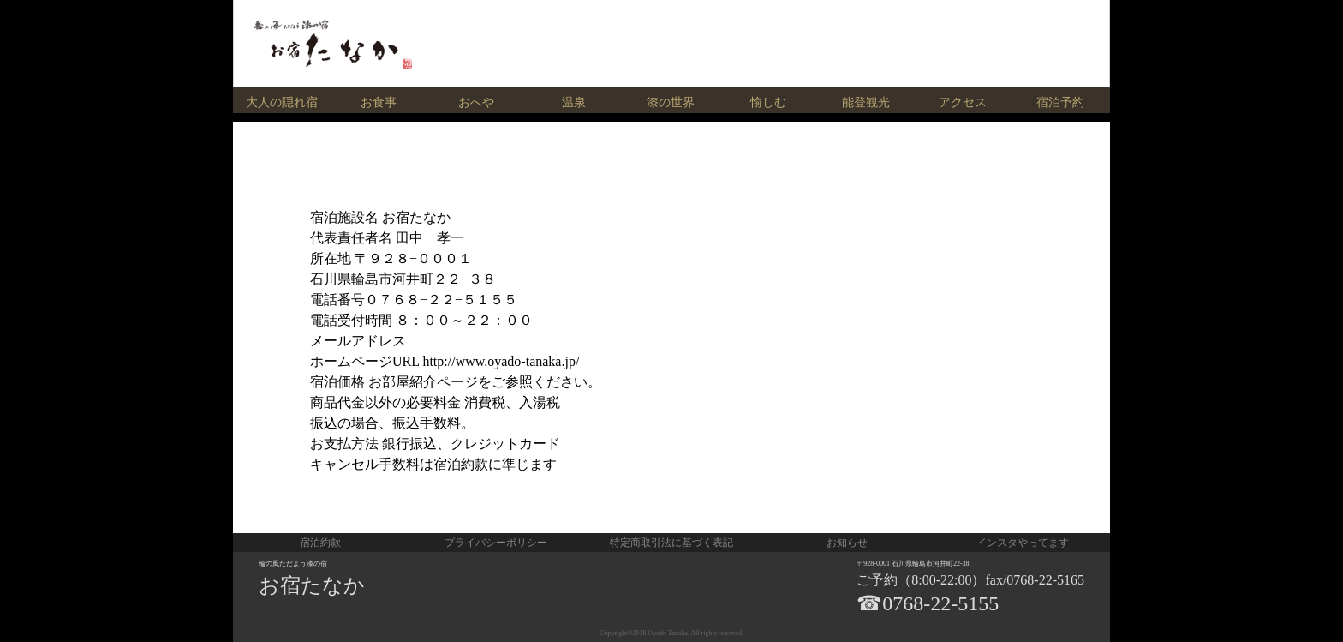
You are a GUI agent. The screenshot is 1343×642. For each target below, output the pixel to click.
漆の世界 (671, 102)
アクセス (963, 102)
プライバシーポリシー (496, 543)
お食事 (379, 102)
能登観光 (866, 102)
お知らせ (847, 543)
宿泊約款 (320, 543)
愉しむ (768, 102)
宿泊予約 (1060, 102)
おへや (476, 102)
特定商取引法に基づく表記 (671, 543)
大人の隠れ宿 (282, 102)
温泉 (574, 102)
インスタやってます (1022, 543)
